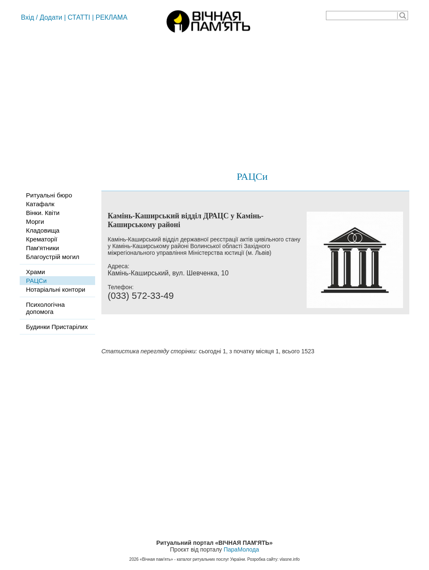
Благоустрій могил (52, 256)
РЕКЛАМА (111, 17)
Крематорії (41, 239)
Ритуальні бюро (49, 195)
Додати (51, 17)
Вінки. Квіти (42, 212)
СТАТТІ (79, 17)
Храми (35, 271)
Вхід (27, 17)
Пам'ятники (42, 247)
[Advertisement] (214, 98)
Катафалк (40, 203)
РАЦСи (252, 176)
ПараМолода (241, 549)
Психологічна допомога (45, 308)
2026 (134, 559)
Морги (35, 221)
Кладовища (42, 230)
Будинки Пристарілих (57, 326)
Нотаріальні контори (55, 289)
